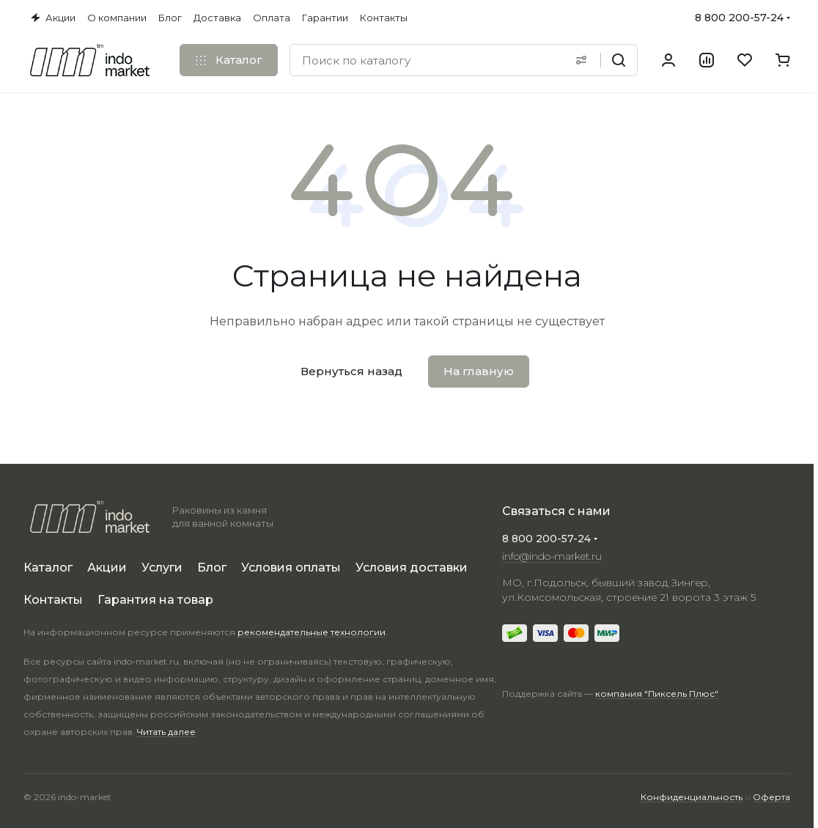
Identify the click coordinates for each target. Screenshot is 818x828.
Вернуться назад (351, 371)
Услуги (162, 567)
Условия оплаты (291, 567)
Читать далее (166, 731)
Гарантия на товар (155, 600)
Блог (211, 567)
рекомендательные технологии (311, 631)
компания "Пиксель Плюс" (656, 693)
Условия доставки (411, 567)
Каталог (48, 567)
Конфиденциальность (692, 796)
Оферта (771, 796)
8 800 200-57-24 (739, 17)
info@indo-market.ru (552, 556)
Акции (107, 567)
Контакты (53, 600)
